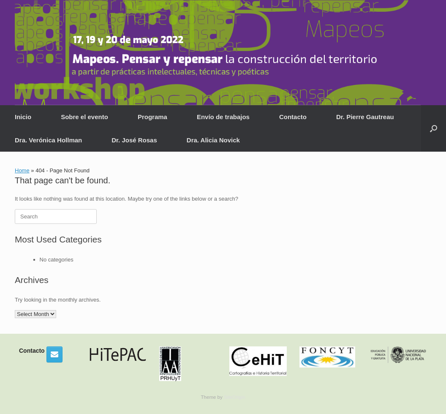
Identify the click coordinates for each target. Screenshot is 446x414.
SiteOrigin (234, 397)
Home (22, 170)
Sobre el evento (84, 116)
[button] (433, 128)
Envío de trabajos (223, 116)
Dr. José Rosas (134, 140)
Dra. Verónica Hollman (48, 140)
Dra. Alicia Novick (213, 140)
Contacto (293, 116)
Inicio (23, 116)
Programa (152, 116)
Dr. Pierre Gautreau (365, 116)
